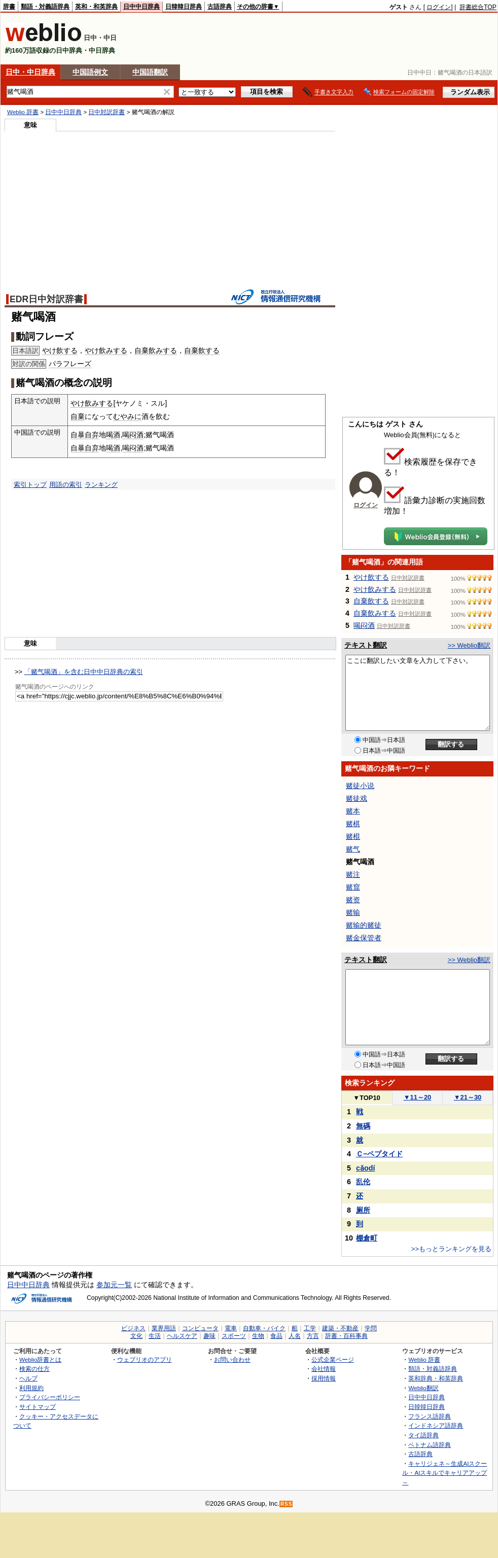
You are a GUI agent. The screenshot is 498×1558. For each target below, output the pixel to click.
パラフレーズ (70, 364)
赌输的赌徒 (363, 925)
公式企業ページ (332, 1359)
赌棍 (353, 836)
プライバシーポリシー (49, 1397)
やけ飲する (60, 350)
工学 (310, 1328)
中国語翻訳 (150, 72)
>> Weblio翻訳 (469, 645)
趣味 (209, 1336)
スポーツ (234, 1336)
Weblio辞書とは (40, 1359)
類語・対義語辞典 (45, 7)
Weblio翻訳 (423, 1388)
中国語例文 (90, 72)
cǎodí (365, 1168)
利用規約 (31, 1388)
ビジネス (133, 1328)
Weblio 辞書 (23, 112)
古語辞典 (219, 7)
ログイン (438, 7)
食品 (276, 1336)
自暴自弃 (84, 435)
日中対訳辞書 (106, 112)
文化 (136, 1336)
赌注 (353, 874)
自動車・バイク (264, 1328)
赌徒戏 (356, 798)
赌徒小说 (360, 786)
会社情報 (323, 1368)
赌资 (353, 900)
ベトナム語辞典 (429, 1444)
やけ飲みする (106, 350)
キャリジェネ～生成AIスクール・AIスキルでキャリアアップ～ (444, 1472)
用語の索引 (65, 484)
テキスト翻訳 (365, 645)
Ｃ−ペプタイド (379, 1154)
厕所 (363, 1210)
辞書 (9, 7)
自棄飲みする (155, 350)
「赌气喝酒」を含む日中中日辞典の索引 (83, 672)
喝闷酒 (133, 435)
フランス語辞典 (429, 1416)
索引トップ (30, 484)
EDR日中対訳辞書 (46, 299)
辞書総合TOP (477, 7)
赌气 (353, 849)
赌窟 (353, 887)
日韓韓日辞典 (183, 7)
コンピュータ (200, 1328)
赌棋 (353, 824)
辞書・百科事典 (346, 1336)
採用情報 (323, 1378)
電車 (231, 1328)
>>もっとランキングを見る (451, 1249)
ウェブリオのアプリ (144, 1359)
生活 (155, 1336)
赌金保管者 (363, 938)
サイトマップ (37, 1406)
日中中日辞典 (141, 7)
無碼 (363, 1126)
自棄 (77, 416)
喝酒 (113, 435)
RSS (286, 1504)
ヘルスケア (182, 1336)
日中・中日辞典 (30, 72)
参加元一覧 (114, 1285)
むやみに (127, 416)
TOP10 (366, 1098)
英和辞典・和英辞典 (435, 1378)
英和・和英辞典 (96, 7)
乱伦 (363, 1182)
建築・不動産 (340, 1328)
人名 (295, 1336)
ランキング (101, 484)
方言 (313, 1336)
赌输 (353, 912)
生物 (258, 1336)
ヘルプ (28, 1378)
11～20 (418, 1097)
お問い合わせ (232, 1359)
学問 (371, 1328)
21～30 (468, 1097)
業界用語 (164, 1328)
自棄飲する (202, 350)
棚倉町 (366, 1238)
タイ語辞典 (423, 1435)
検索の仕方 (34, 1368)
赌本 (353, 811)
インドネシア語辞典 (435, 1425)
